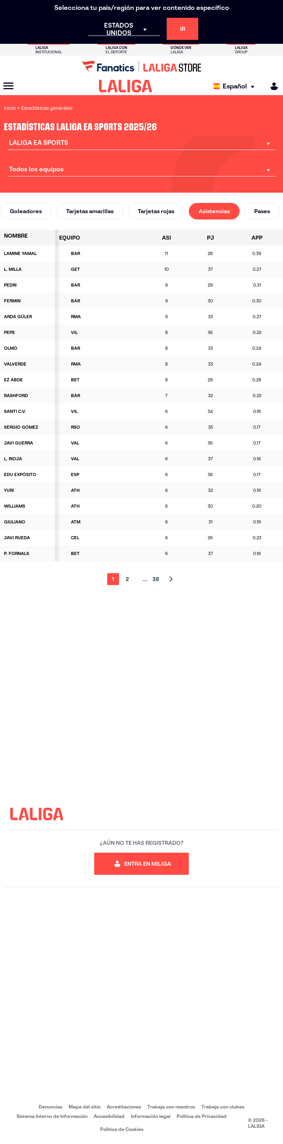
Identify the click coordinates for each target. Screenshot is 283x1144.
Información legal (150, 1116)
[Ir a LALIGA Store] (141, 66)
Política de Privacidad (202, 1116)
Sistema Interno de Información (52, 1116)
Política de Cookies (121, 1129)
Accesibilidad (109, 1116)
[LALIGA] (125, 86)
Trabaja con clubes (222, 1106)
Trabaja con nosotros (171, 1106)
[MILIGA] (271, 86)
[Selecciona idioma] (236, 86)
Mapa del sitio (85, 1106)
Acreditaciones (124, 1106)
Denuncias (50, 1106)
